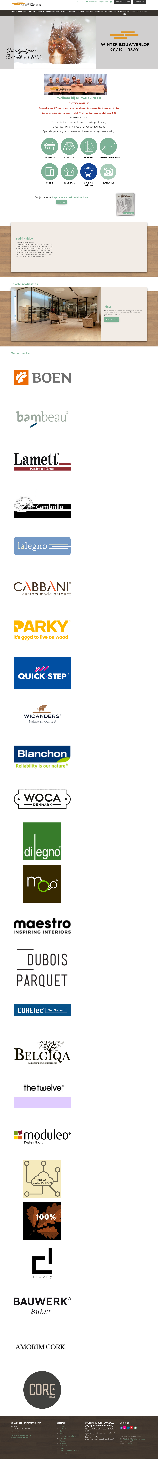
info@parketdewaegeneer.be (97, 2)
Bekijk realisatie (111, 319)
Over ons (63, 1429)
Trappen (71, 11)
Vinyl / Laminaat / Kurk (68, 1436)
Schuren (89, 11)
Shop (61, 1431)
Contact (108, 11)
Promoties (99, 11)
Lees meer (61, 202)
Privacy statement (125, 1440)
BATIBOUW (142, 11)
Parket (62, 1434)
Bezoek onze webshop (122, 2)
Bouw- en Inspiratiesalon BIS (124, 12)
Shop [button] (31, 11)
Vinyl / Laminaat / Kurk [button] (55, 11)
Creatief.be (129, 1443)
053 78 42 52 (79, 2)
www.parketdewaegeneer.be (20, 1437)
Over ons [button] (22, 11)
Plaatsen (80, 11)
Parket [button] (39, 11)
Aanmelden (139, 2)
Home (14, 11)
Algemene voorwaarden (138, 1440)
